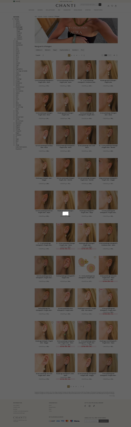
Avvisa (58, 227)
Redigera (73, 227)
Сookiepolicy (57, 215)
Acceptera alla (66, 223)
